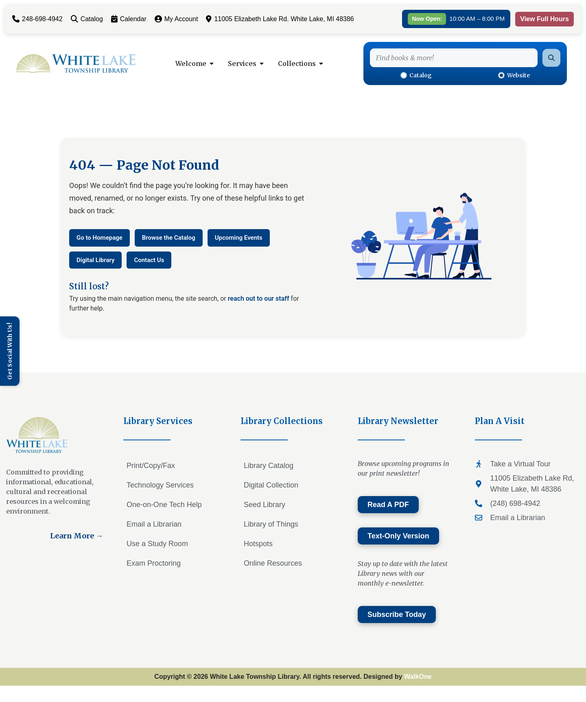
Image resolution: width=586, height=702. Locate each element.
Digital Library (95, 260)
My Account (176, 19)
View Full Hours (544, 18)
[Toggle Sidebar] (10, 351)
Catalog (87, 19)
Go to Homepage (99, 237)
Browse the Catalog (168, 237)
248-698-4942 (37, 19)
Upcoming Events (238, 237)
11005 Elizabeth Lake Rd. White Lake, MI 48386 (280, 19)
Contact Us (149, 260)
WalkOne (418, 676)
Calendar (128, 19)
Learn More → (76, 535)
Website (514, 75)
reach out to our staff (258, 298)
